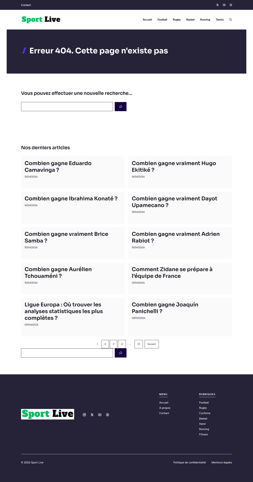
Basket (190, 19)
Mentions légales (222, 462)
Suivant (152, 344)
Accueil (147, 19)
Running (205, 19)
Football (162, 19)
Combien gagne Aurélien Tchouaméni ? (58, 272)
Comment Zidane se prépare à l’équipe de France (172, 272)
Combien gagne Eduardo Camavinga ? (58, 166)
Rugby (177, 19)
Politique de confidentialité (189, 462)
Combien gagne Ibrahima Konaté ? (71, 198)
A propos (164, 407)
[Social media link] (217, 5)
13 (139, 344)
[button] (229, 19)
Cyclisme (204, 413)
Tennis (220, 19)
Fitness (203, 434)
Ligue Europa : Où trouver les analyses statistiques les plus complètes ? (64, 311)
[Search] (120, 106)
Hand (202, 423)
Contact (26, 5)
